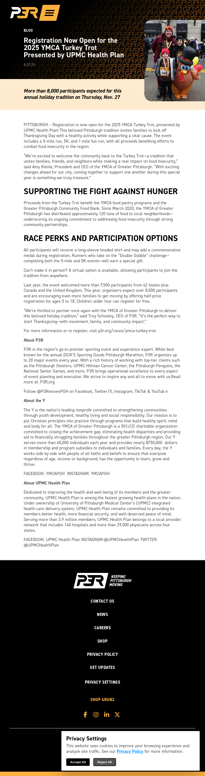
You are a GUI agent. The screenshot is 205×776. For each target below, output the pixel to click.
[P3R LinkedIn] (108, 714)
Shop (102, 641)
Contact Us (102, 601)
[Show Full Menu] (49, 13)
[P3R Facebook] (86, 714)
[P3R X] (118, 714)
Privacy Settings (102, 682)
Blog (28, 30)
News (102, 614)
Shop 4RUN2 (102, 700)
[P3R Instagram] (97, 714)
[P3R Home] (27, 13)
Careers (102, 628)
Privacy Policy (102, 654)
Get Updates (102, 667)
